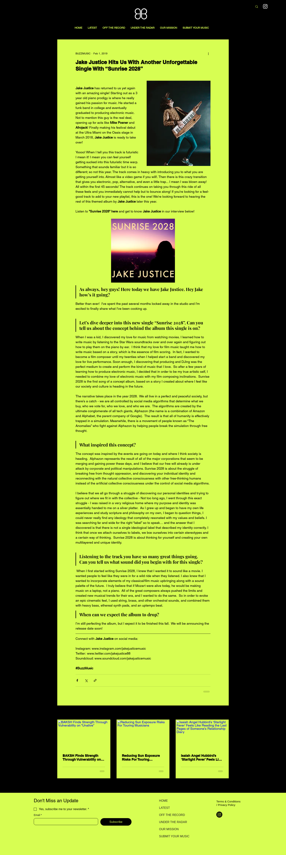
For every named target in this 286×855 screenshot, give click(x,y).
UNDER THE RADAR (172, 822)
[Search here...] (231, 6)
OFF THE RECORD (172, 814)
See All (225, 712)
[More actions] (208, 53)
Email (38, 815)
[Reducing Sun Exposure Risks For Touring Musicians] (143, 734)
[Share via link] (95, 680)
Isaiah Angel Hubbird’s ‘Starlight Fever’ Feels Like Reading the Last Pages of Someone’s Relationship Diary (201, 757)
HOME (163, 800)
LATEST (164, 807)
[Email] (65, 821)
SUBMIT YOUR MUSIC (172, 836)
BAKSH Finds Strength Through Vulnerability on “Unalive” (82, 757)
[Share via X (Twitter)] (86, 680)
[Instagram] (219, 815)
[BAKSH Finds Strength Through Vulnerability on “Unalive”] (83, 734)
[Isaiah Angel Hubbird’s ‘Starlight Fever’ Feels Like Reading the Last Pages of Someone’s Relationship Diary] (202, 734)
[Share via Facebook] (77, 680)
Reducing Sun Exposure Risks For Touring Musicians (141, 757)
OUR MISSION (169, 829)
